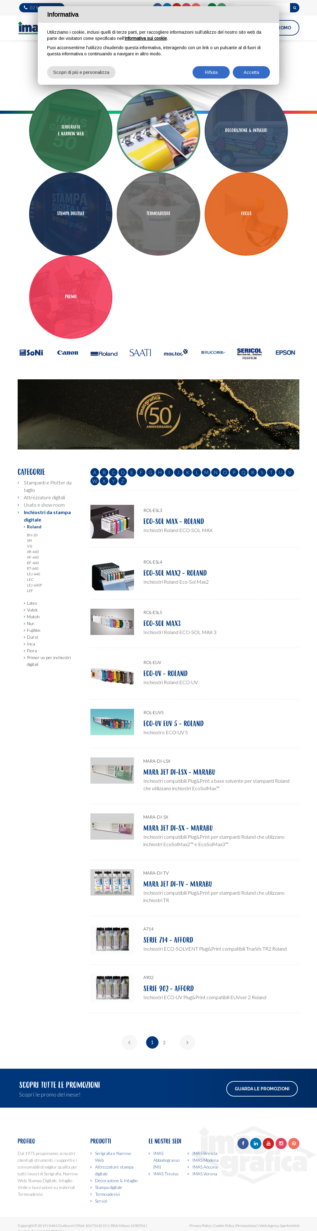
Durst (32, 637)
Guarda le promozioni (262, 1088)
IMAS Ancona (205, 1166)
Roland (34, 526)
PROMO (283, 27)
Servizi (101, 1200)
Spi (29, 540)
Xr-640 (33, 551)
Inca (31, 643)
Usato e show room (44, 505)
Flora (32, 650)
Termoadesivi (107, 1194)
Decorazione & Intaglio (116, 1180)
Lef (30, 590)
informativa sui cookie (146, 38)
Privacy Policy (200, 1225)
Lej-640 (33, 574)
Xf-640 (33, 557)
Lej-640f (34, 585)
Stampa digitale (108, 1187)
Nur (30, 623)
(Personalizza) (246, 1225)
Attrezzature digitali (44, 497)
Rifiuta (211, 72)
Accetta (251, 72)
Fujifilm (33, 630)
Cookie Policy (223, 1225)
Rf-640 (33, 562)
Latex (32, 603)
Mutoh (33, 616)
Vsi (29, 546)
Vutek (32, 609)
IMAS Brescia (204, 1153)
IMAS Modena (205, 1160)
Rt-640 (33, 568)
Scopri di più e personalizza (81, 72)
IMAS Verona (204, 1173)
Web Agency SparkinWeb (279, 1225)
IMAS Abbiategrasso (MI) (166, 1160)
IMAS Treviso (166, 1173)
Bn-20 (32, 535)
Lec (30, 579)
